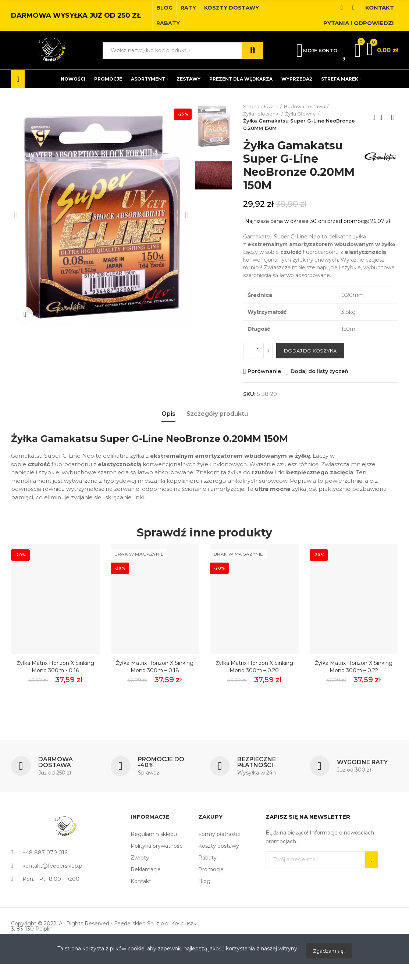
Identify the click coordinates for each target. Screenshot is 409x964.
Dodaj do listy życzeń (319, 371)
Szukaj (252, 50)
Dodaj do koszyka (310, 351)
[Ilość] (258, 350)
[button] (164, 7)
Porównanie (264, 371)
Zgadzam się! (329, 951)
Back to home (383, 117)
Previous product (374, 117)
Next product (392, 117)
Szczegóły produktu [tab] (217, 413)
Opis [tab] (168, 413)
